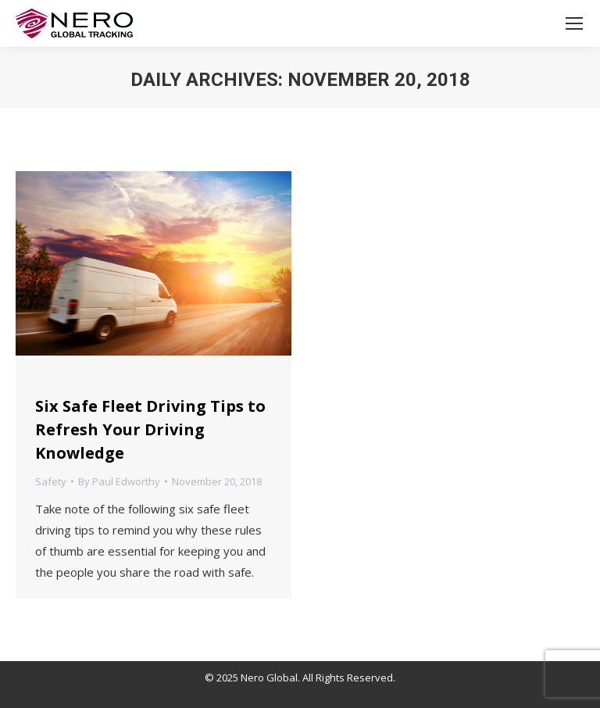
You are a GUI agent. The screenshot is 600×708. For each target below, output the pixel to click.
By (119, 481)
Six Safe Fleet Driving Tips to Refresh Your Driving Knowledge (150, 429)
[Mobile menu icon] (574, 23)
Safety (50, 481)
